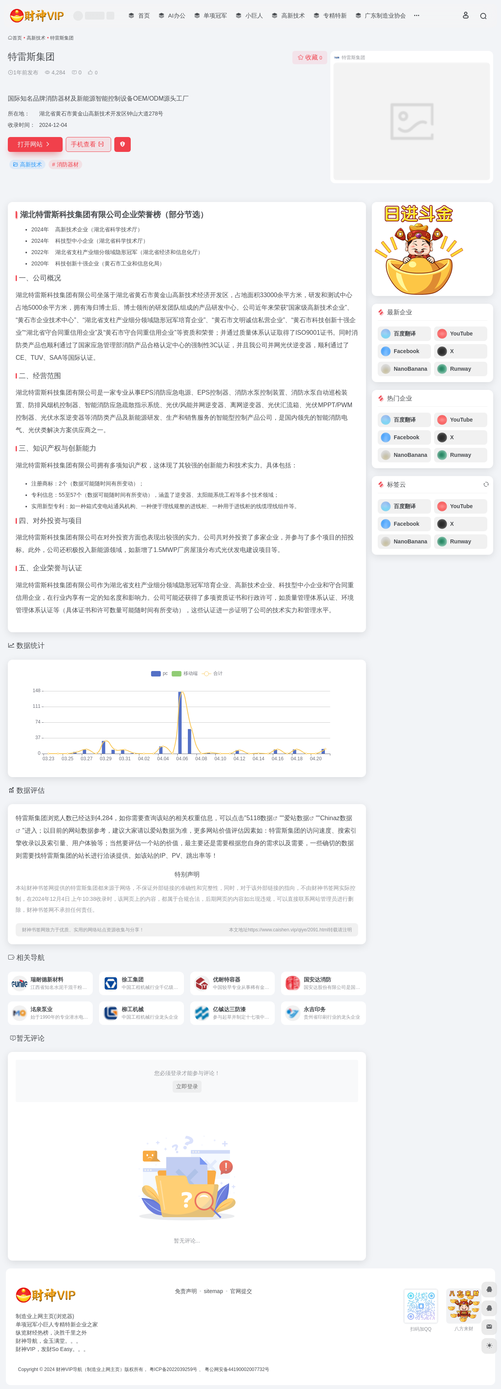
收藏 (309, 57)
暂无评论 (30, 1038)
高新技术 (36, 38)
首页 (17, 38)
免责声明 (186, 1291)
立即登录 (187, 1086)
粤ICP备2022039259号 (174, 1369)
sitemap (213, 1291)
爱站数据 (296, 818)
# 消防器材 (65, 164)
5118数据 (260, 818)
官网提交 (241, 1291)
